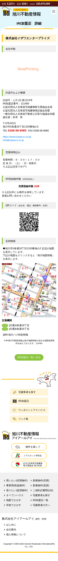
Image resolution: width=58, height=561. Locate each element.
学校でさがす (13, 505)
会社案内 (11, 529)
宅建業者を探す (24, 392)
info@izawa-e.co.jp (13, 140)
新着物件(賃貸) (41, 485)
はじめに (11, 524)
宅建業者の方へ (41, 505)
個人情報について (16, 534)
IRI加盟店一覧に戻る (28, 357)
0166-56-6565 (17, 130)
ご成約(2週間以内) (43, 490)
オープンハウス (15, 495)
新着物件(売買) (41, 480)
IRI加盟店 (21, 401)
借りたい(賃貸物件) (17, 490)
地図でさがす (13, 500)
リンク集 (20, 418)
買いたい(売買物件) (17, 480)
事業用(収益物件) (15, 485)
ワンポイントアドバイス (29, 410)
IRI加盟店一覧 (40, 500)
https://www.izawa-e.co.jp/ (17, 136)
